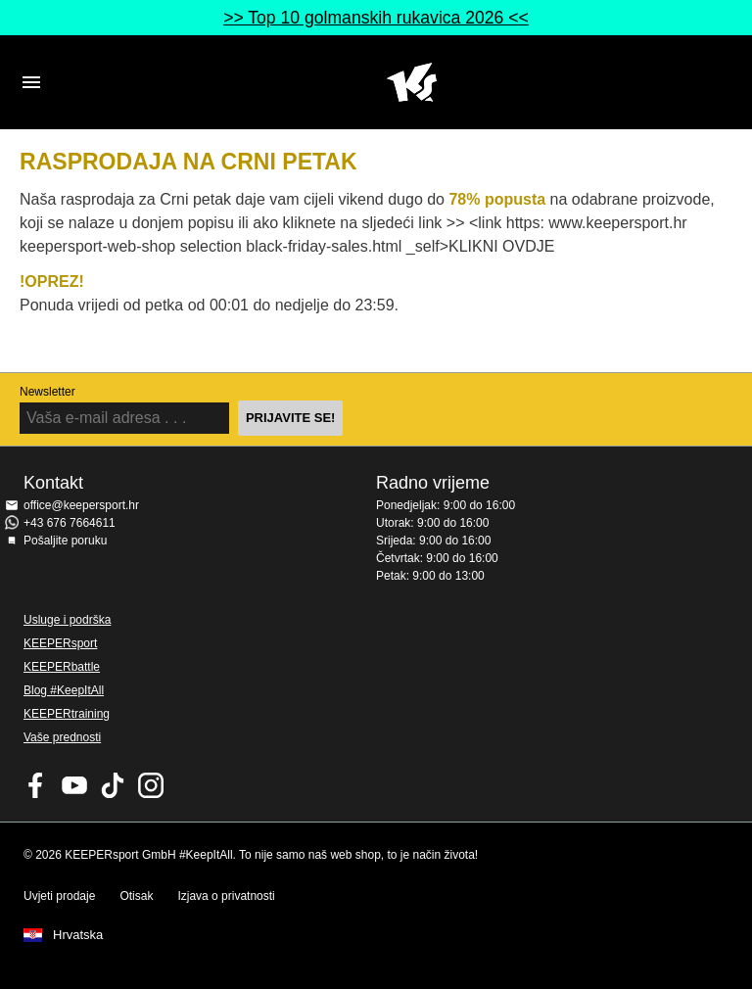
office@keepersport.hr (81, 505)
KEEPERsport (60, 643)
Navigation (31, 82)
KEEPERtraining (67, 714)
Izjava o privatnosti (225, 896)
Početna (411, 82)
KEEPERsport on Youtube (74, 785)
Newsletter (47, 392)
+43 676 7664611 (70, 523)
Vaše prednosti (62, 737)
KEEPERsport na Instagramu (151, 785)
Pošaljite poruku (65, 540)
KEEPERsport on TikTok (112, 785)
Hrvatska (78, 935)
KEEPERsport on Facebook (36, 785)
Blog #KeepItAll (64, 690)
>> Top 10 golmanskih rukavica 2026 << (376, 17)
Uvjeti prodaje (59, 896)
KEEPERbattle (62, 667)
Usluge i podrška (67, 620)
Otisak (136, 896)
